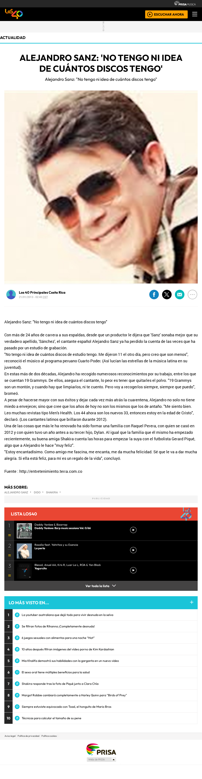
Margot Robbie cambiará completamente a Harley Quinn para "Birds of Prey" (74, 695)
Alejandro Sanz (16, 492)
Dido (37, 492)
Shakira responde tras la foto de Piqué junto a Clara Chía (60, 684)
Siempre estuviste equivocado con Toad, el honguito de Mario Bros (66, 707)
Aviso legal (10, 735)
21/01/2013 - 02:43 (33, 297)
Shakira (52, 492)
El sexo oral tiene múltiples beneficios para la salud (56, 672)
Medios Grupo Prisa (101, 759)
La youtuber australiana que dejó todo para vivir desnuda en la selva (67, 615)
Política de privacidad (28, 735)
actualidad (13, 37)
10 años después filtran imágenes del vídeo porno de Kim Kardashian (68, 649)
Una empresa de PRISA (101, 749)
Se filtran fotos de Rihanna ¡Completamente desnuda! (58, 626)
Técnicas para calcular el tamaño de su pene (51, 718)
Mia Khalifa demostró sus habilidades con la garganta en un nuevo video (70, 661)
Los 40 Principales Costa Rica (42, 292)
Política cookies (49, 735)
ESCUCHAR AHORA (169, 14)
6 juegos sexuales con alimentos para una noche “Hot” (58, 638)
